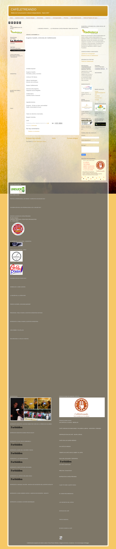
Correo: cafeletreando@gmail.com (100, 93)
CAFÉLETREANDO (23, 9)
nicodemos (71, 543)
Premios (66, 18)
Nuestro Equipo (30, 18)
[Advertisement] (22, 357)
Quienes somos (19, 18)
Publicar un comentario (33, 131)
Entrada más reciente (33, 138)
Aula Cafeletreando (76, 18)
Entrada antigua (72, 138)
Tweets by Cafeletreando (87, 61)
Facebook (97, 96)
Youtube (97, 99)
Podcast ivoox (98, 97)
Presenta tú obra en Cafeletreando (89, 55)
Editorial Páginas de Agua (90, 18)
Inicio (11, 18)
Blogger (87, 543)
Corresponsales (57, 18)
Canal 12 (47, 18)
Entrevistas (40, 18)
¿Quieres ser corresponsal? (88, 53)
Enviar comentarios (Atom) (39, 141)
